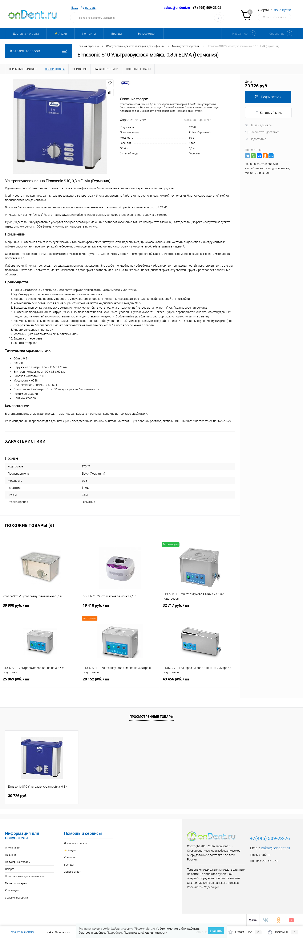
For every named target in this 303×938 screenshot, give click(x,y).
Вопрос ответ (146, 33)
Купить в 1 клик (268, 112)
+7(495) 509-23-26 (270, 838)
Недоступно (255, 139)
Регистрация (89, 7)
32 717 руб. (200, 608)
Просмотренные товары (151, 717)
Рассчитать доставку (262, 132)
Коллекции (12, 890)
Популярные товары (18, 861)
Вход (74, 7)
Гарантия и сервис (16, 883)
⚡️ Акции (60, 33)
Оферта (9, 869)
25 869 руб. (40, 682)
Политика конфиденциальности (24, 876)
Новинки (10, 854)
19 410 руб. (120, 608)
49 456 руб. (200, 682)
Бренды (116, 33)
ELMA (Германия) (199, 132)
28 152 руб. (120, 682)
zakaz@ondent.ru (177, 8)
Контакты (89, 33)
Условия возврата (16, 897)
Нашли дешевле (258, 125)
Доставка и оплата (26, 33)
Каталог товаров (38, 51)
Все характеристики (197, 119)
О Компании (12, 847)
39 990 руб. (40, 608)
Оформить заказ (274, 17)
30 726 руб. (17, 795)
